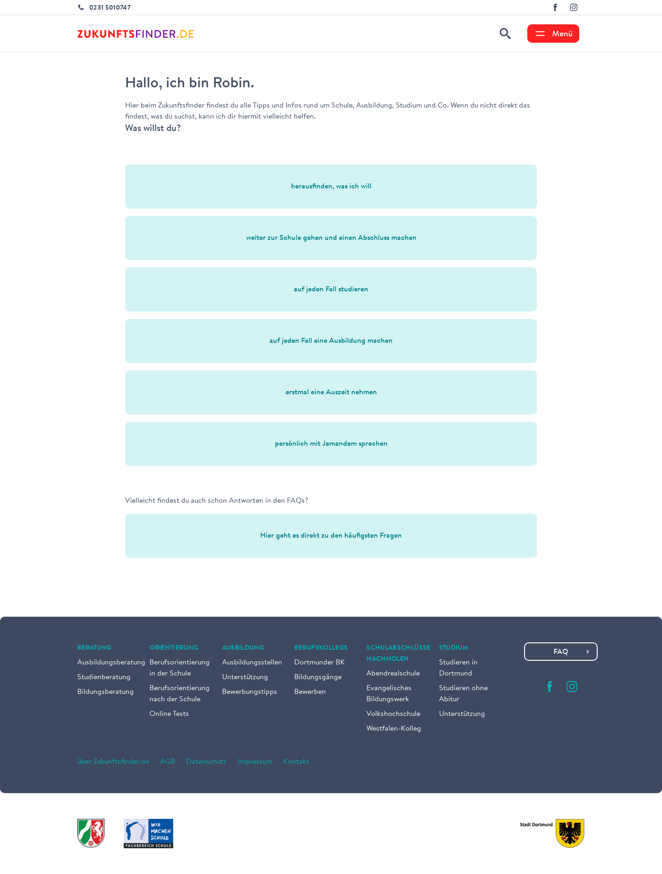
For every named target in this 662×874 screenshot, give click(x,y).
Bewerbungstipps (249, 692)
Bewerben (310, 692)
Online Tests (169, 714)
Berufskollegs (321, 648)
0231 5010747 (110, 8)
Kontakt (296, 762)
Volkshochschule (393, 714)
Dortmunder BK (319, 662)
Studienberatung (104, 677)
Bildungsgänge (318, 677)
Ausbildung (243, 648)
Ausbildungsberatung (111, 662)
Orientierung (173, 648)
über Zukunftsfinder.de (113, 762)
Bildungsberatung (105, 692)
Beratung (94, 648)
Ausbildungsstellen (252, 662)
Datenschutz (206, 762)
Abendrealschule (393, 673)
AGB (167, 762)
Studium (453, 648)
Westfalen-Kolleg (393, 728)
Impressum (255, 762)
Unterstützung (245, 677)
